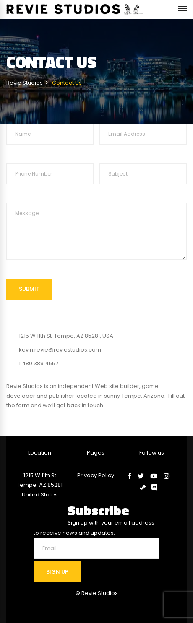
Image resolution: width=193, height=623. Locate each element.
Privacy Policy (95, 475)
